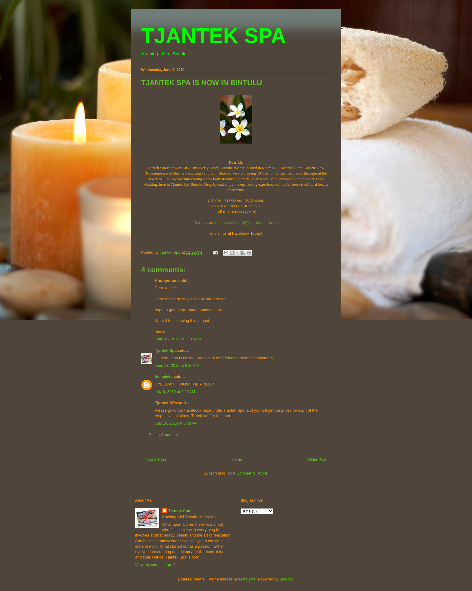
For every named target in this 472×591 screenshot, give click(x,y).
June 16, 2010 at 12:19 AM (178, 339)
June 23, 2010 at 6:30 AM (177, 365)
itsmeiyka (163, 376)
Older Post (317, 459)
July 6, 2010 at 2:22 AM (175, 391)
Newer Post (156, 459)
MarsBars (247, 579)
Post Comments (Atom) (248, 473)
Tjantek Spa (166, 350)
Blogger (286, 579)
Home (237, 459)
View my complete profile (157, 564)
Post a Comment (163, 434)
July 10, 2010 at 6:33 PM (176, 423)
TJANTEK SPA (213, 36)
